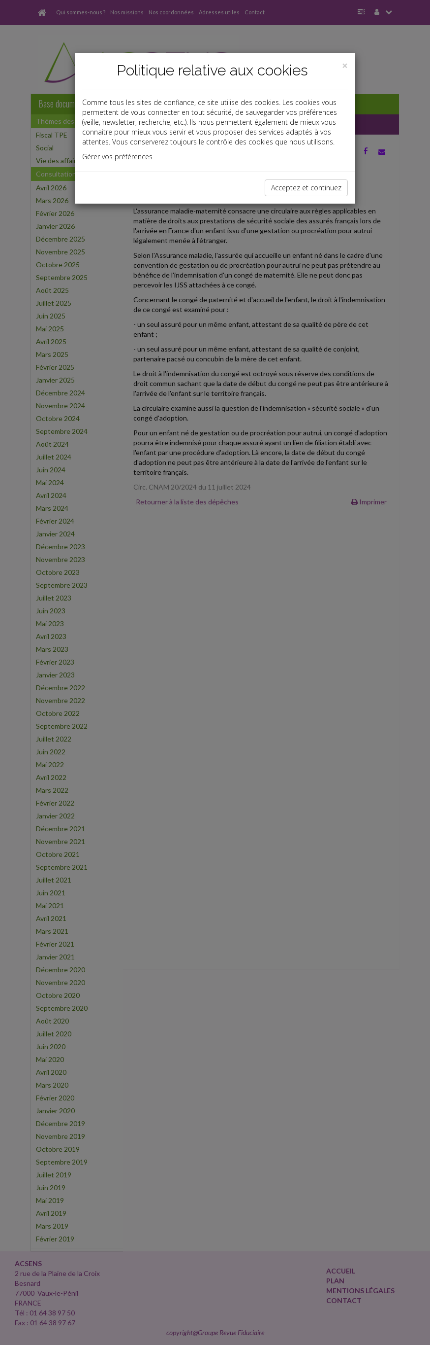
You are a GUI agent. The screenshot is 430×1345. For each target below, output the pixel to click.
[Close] (345, 66)
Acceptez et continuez (306, 187)
